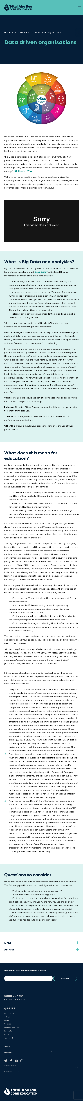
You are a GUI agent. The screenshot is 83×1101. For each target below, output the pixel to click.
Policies (13, 1065)
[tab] (41, 943)
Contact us (8, 1052)
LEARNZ (7, 1020)
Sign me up (65, 978)
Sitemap (7, 1065)
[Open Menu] (79, 7)
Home (7, 32)
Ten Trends (8, 1038)
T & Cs (7, 1017)
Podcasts (8, 1031)
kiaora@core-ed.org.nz (14, 999)
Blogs (6, 1034)
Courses (7, 1024)
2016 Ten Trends (22, 32)
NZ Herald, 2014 (23, 171)
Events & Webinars (12, 1027)
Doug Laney (41, 272)
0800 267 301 (13, 996)
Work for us (9, 1013)
